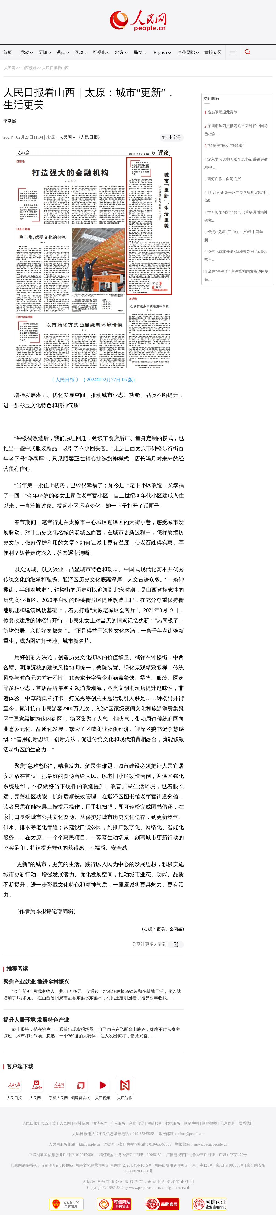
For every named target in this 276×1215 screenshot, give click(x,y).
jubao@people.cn (190, 1134)
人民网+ (36, 1088)
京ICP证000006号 (230, 1165)
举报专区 (213, 52)
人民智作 (124, 1088)
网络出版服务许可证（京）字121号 (183, 1165)
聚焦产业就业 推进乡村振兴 (36, 982)
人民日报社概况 (35, 1123)
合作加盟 (136, 1123)
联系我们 (246, 1123)
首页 (7, 52)
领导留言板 (80, 1088)
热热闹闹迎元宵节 (222, 112)
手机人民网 (58, 1088)
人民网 (9, 68)
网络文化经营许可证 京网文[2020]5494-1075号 (113, 1165)
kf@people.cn (89, 1144)
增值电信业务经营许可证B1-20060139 (130, 1155)
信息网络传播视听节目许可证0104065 (42, 1165)
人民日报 (14, 1088)
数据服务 (173, 1123)
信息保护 (227, 1123)
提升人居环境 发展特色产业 (36, 1020)
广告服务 (118, 1123)
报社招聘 (81, 1123)
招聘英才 (99, 1123)
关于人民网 (61, 1123)
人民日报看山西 (55, 68)
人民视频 (102, 1088)
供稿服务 (154, 1123)
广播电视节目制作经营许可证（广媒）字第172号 (206, 1155)
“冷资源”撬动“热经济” (225, 146)
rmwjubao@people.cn (210, 1144)
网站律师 (209, 1123)
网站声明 (191, 1123)
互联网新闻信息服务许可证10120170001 (62, 1155)
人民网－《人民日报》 (80, 137)
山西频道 (28, 68)
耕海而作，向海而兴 (224, 179)
